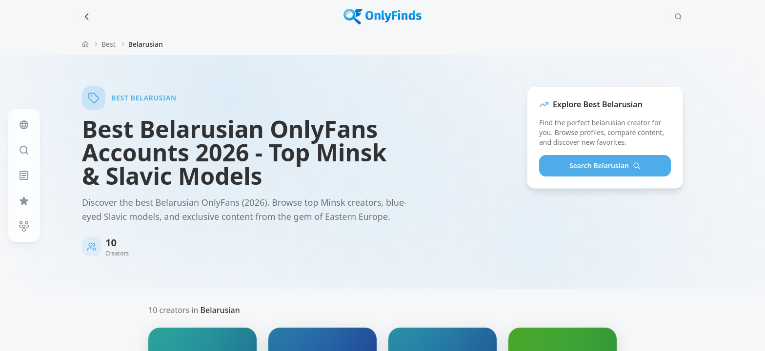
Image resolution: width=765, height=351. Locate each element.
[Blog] (24, 175)
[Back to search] (87, 16)
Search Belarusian (605, 165)
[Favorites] (24, 201)
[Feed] (24, 124)
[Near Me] (24, 226)
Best (108, 44)
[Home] (85, 44)
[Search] (678, 16)
